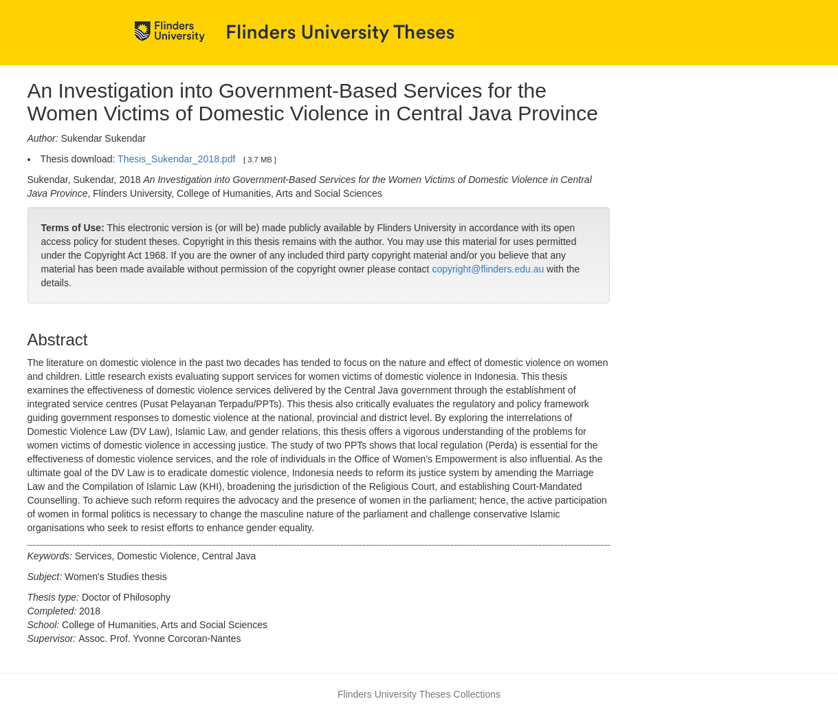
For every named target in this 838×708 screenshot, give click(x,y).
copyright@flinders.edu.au (488, 269)
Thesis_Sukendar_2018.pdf (176, 158)
